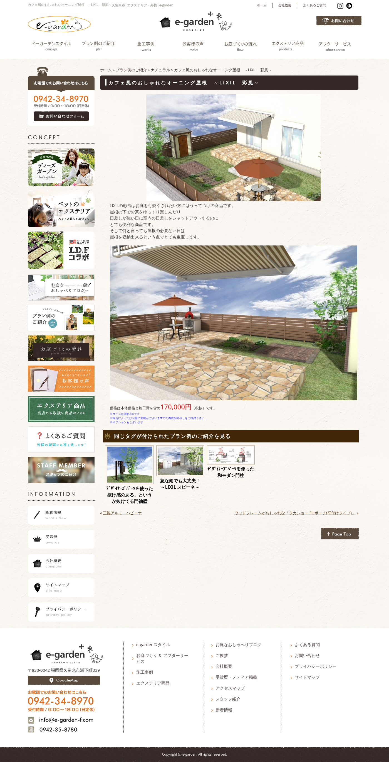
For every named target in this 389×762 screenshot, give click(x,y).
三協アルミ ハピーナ (122, 512)
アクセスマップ (230, 688)
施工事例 (144, 672)
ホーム (262, 5)
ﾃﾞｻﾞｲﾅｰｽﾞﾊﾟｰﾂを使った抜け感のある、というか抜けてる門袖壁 (129, 494)
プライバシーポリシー (315, 666)
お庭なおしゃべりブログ (238, 644)
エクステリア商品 (153, 683)
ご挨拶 (221, 655)
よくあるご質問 (314, 5)
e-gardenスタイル (153, 644)
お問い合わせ (307, 655)
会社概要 (284, 5)
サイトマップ (307, 677)
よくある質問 (307, 644)
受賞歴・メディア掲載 (236, 677)
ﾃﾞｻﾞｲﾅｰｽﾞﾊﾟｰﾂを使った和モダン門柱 (230, 472)
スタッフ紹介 (228, 699)
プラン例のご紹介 (131, 69)
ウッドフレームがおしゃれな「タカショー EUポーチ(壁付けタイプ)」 (295, 512)
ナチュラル (160, 69)
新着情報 (223, 709)
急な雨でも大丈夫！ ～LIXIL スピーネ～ (182, 484)
